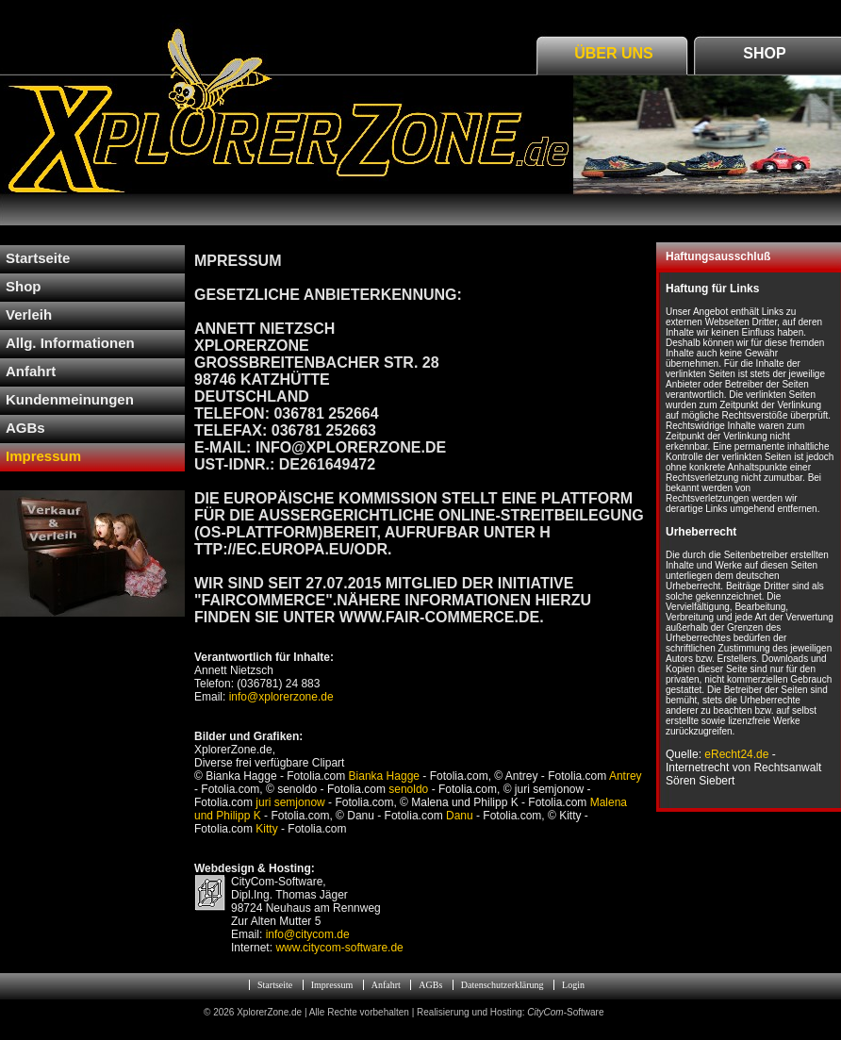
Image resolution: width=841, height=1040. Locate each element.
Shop (764, 53)
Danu (459, 815)
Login (573, 985)
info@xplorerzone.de (279, 696)
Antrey (625, 776)
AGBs (430, 985)
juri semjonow (290, 802)
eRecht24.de (736, 754)
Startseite (274, 985)
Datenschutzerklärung (502, 985)
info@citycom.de (308, 934)
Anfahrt (386, 985)
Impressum (332, 985)
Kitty (266, 828)
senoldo (408, 789)
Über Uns (613, 53)
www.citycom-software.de (339, 947)
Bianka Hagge (384, 776)
